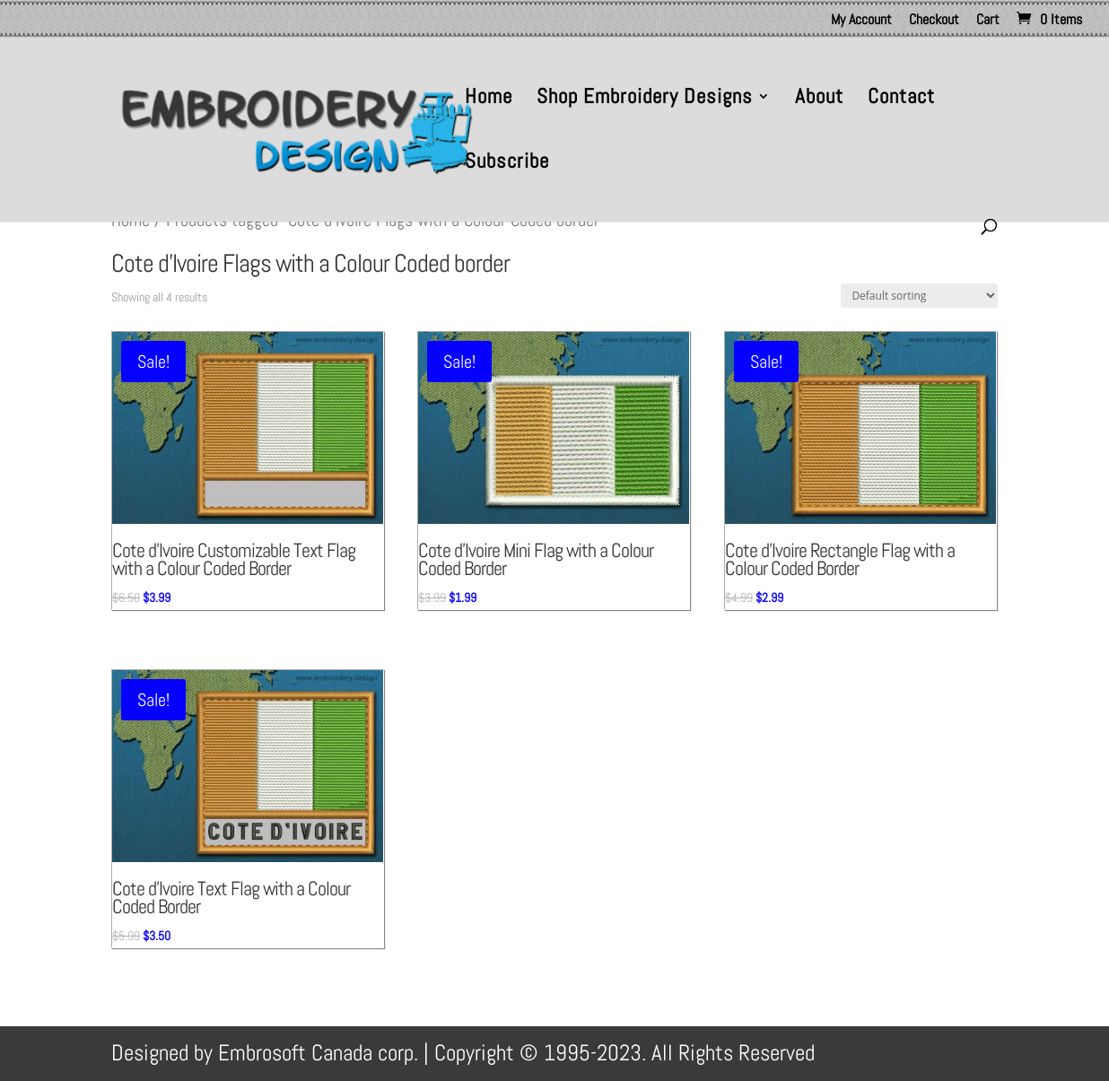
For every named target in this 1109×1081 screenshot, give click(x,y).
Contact (901, 99)
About (819, 99)
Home (488, 99)
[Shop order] (919, 295)
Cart (988, 21)
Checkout (934, 21)
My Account (861, 21)
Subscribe (507, 164)
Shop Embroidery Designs (645, 99)
